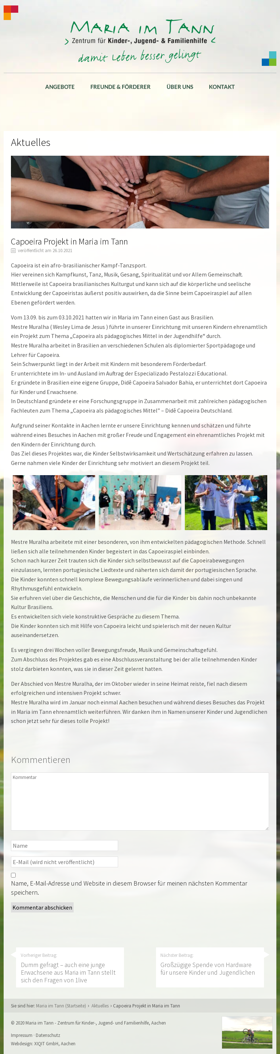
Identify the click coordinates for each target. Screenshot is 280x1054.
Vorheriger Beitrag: (70, 968)
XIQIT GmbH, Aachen (54, 1043)
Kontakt (222, 86)
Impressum (21, 1035)
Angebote (60, 86)
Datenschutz (48, 1035)
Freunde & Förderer (120, 86)
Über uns (180, 86)
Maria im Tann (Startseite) (61, 1006)
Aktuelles (100, 1006)
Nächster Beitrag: (209, 964)
